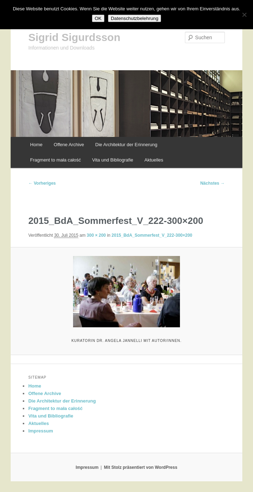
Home (36, 144)
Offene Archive (69, 144)
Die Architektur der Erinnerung (126, 144)
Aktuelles (153, 160)
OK (98, 18)
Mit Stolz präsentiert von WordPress (140, 467)
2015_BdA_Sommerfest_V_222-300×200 (152, 235)
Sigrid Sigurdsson (74, 37)
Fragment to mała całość (55, 160)
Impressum (40, 431)
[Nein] (244, 14)
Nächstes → (212, 183)
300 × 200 (96, 235)
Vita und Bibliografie (112, 160)
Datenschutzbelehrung (134, 18)
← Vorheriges (42, 183)
